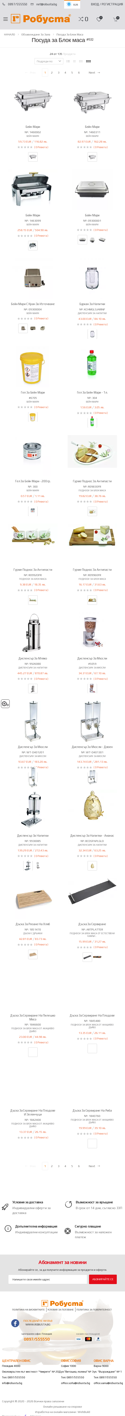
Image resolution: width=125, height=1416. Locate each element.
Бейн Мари (32, 126)
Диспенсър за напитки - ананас (92, 835)
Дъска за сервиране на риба (92, 1110)
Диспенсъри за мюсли (92, 667)
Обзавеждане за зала (35, 34)
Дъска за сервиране (92, 924)
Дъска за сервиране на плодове (92, 1015)
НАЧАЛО (9, 34)
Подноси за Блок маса (92, 490)
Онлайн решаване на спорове (62, 1406)
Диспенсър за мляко (33, 658)
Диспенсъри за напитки (92, 313)
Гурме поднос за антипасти (92, 481)
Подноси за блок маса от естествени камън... (92, 934)
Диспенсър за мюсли (92, 658)
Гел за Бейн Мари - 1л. (92, 392)
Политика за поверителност (94, 1309)
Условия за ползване (60, 1309)
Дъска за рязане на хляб (33, 924)
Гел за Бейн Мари (33, 392)
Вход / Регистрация (107, 4)
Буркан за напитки (92, 304)
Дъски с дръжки (32, 933)
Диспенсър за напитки (33, 835)
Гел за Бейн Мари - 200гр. (33, 481)
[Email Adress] (47, 1279)
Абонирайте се (102, 1279)
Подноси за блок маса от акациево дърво (32, 1029)
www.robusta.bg (37, 1324)
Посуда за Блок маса (70, 34)
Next (94, 72)
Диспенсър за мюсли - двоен (92, 747)
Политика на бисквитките (28, 1309)
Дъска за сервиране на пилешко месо (33, 1017)
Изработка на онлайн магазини (55, 1412)
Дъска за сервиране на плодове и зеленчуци (33, 1112)
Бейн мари (33, 136)
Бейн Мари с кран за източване (33, 304)
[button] (86, 19)
